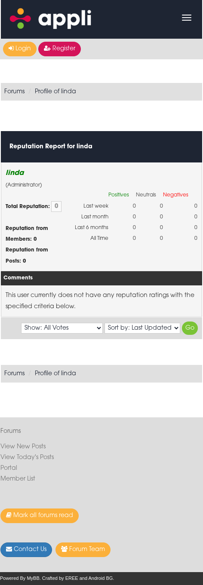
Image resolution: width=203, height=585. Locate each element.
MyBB (33, 578)
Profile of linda (55, 92)
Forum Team (83, 549)
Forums (14, 92)
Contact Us (26, 549)
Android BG (100, 578)
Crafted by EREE (60, 578)
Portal (8, 468)
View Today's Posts (27, 457)
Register (59, 48)
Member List (17, 479)
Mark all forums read (39, 515)
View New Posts (23, 447)
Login (20, 48)
